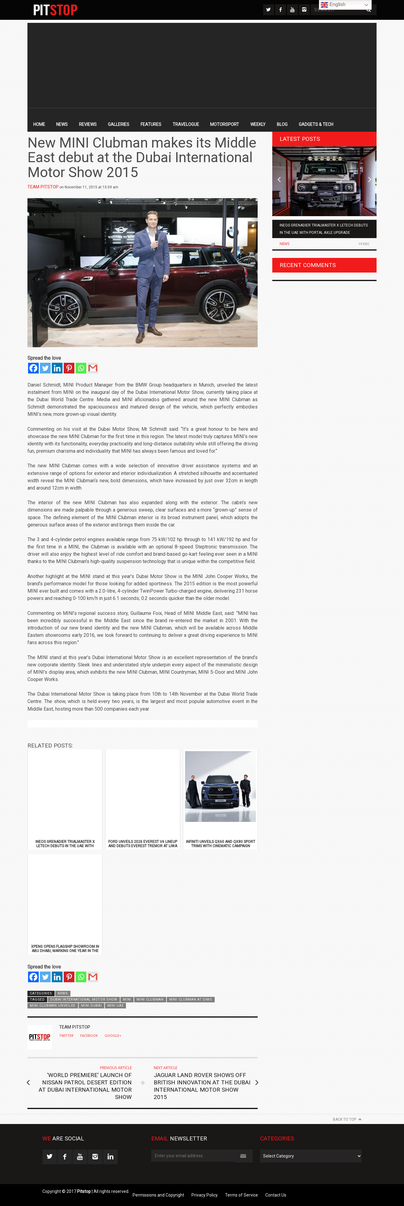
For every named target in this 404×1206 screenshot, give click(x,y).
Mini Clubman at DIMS (190, 999)
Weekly (258, 124)
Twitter (66, 1035)
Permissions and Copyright (158, 1195)
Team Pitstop (43, 187)
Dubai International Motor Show (83, 999)
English (333, 5)
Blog (282, 124)
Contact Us (275, 1195)
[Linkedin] (57, 368)
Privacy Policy (204, 1195)
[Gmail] (93, 368)
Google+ (113, 1035)
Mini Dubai (91, 1006)
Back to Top (344, 1119)
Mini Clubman (150, 999)
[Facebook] (33, 368)
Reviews (88, 124)
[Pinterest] (69, 368)
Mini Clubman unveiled (52, 1006)
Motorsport (224, 124)
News (62, 124)
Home (39, 124)
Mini (127, 999)
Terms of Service (241, 1195)
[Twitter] (45, 368)
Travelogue (186, 124)
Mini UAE (115, 1006)
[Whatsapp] (81, 368)
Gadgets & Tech (316, 124)
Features (151, 124)
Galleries (118, 124)
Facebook (89, 1035)
